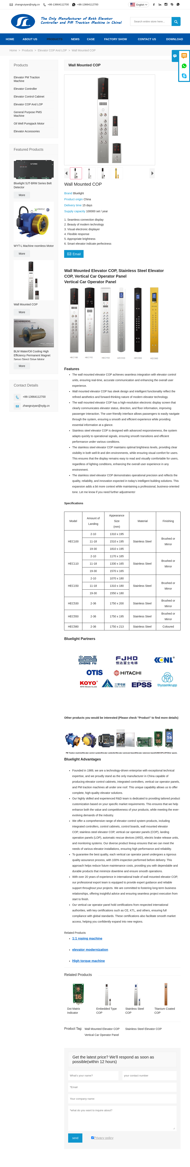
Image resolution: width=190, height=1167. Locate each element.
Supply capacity (75, 211)
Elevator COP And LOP (52, 50)
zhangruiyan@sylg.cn (27, 4)
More (22, 195)
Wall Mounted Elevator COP (102, 1028)
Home (10, 39)
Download (174, 39)
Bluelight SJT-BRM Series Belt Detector (33, 185)
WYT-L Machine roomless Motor (34, 245)
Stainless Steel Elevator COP (143, 1028)
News (75, 39)
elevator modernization (90, 949)
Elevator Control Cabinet (29, 96)
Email (74, 253)
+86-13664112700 (58, 4)
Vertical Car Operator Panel (102, 1034)
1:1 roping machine (87, 938)
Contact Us (147, 39)
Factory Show (115, 39)
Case (91, 39)
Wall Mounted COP (25, 304)
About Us (30, 39)
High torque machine (88, 961)
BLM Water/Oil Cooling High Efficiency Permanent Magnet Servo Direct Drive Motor (32, 355)
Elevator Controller (25, 88)
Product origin (74, 199)
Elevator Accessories (27, 131)
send (75, 1138)
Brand (68, 193)
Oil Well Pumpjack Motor (29, 123)
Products (55, 39)
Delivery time (73, 205)
